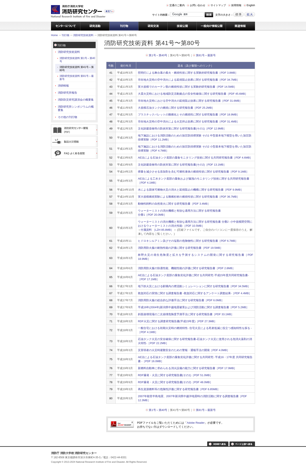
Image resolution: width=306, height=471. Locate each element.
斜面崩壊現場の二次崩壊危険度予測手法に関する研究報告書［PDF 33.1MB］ (186, 314)
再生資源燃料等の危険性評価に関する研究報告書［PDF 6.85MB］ (179, 389)
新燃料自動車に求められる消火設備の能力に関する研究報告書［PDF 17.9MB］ (187, 368)
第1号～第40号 (158, 55)
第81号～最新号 (205, 55)
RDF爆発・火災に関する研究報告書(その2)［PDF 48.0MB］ (175, 382)
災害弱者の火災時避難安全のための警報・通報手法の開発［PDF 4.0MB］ (184, 350)
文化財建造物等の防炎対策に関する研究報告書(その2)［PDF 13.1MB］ (182, 164)
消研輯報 (63, 85)
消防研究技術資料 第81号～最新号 (77, 78)
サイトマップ (218, 5)
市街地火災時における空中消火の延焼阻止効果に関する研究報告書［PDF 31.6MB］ (190, 100)
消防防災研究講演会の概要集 (76, 99)
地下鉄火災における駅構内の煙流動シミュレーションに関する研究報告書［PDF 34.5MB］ (194, 286)
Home (54, 35)
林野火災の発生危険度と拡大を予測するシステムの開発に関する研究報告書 (191, 254)
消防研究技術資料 (83, 35)
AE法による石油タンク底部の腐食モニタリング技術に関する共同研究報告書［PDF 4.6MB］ (195, 157)
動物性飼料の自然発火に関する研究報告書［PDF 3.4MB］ (174, 203)
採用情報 (236, 5)
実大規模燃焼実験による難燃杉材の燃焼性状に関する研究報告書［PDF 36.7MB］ (188, 196)
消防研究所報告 (67, 92)
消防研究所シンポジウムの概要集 (76, 108)
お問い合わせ (197, 5)
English (251, 5)
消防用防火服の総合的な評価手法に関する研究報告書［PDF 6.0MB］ (181, 300)
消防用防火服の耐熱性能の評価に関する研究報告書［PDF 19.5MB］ (180, 247)
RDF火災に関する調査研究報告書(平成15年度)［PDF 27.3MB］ (177, 321)
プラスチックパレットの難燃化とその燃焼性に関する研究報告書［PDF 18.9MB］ (188, 114)
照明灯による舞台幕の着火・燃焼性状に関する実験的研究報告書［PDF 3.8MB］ (188, 72)
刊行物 (65, 35)
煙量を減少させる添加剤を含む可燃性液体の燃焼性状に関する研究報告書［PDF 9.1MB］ (193, 171)
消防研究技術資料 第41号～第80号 (77, 69)
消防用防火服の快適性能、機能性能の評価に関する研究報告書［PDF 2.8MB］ (186, 268)
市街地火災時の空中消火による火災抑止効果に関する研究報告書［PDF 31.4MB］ (188, 121)
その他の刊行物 (67, 117)
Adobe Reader (196, 422)
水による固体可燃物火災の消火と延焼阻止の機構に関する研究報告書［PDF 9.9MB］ (190, 189)
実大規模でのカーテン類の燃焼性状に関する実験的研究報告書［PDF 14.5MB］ (187, 86)
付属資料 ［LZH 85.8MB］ (157, 229)
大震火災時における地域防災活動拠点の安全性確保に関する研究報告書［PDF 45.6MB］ (193, 93)
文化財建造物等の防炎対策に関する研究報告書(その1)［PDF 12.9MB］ (182, 128)
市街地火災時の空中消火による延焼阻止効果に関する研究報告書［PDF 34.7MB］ (188, 79)
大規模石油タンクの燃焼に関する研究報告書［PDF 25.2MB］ (176, 107)
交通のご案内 (177, 5)
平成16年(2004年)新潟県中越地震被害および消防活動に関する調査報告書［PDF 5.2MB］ (193, 307)
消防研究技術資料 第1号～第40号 (77, 60)
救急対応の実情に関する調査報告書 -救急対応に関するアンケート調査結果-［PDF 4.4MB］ (194, 293)
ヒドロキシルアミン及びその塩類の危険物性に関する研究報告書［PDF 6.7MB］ (188, 240)
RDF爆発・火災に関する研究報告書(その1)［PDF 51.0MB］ (175, 375)
